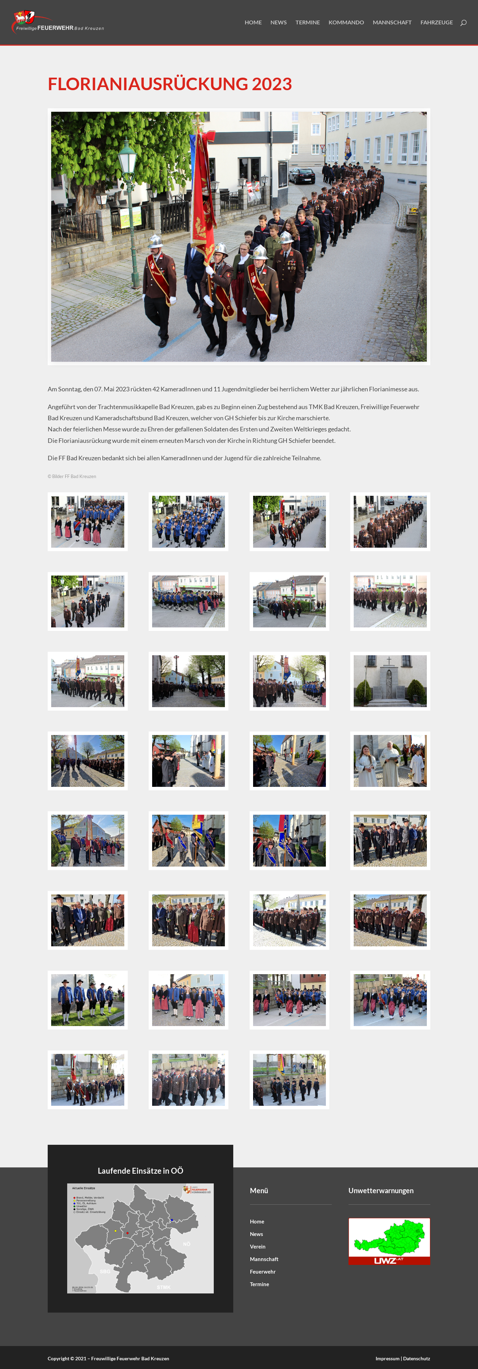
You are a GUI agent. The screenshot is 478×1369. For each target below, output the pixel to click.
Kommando (346, 22)
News (279, 22)
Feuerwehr (263, 1271)
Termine (308, 22)
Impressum (388, 1358)
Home (253, 22)
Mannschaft (392, 22)
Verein (258, 1246)
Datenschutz (416, 1358)
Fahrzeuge (437, 22)
